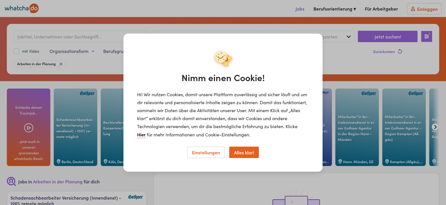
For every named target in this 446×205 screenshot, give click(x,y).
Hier (141, 134)
